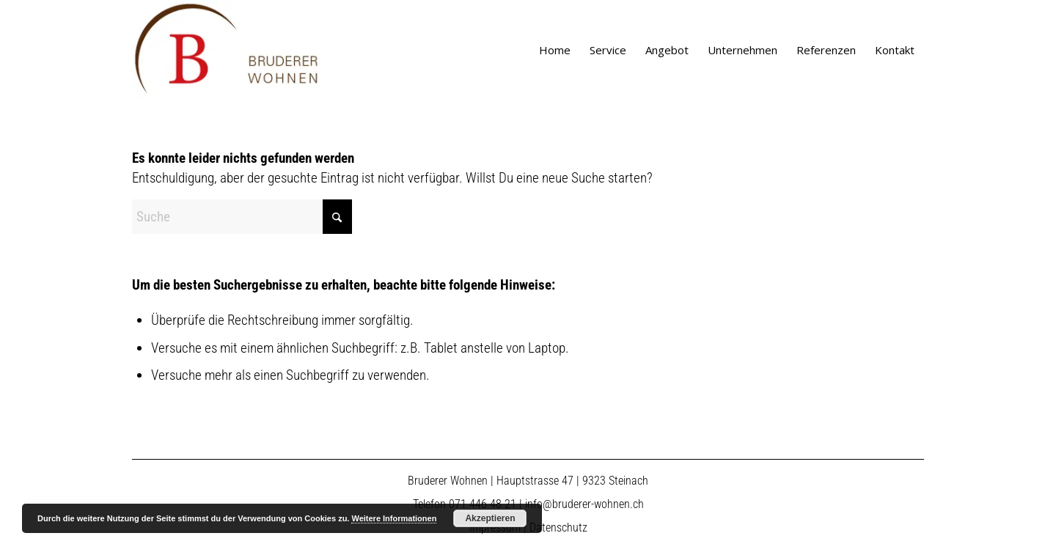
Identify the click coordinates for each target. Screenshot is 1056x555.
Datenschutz (558, 527)
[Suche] (242, 216)
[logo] (226, 50)
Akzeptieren (490, 518)
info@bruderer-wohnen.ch (584, 504)
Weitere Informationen (393, 518)
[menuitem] (554, 50)
